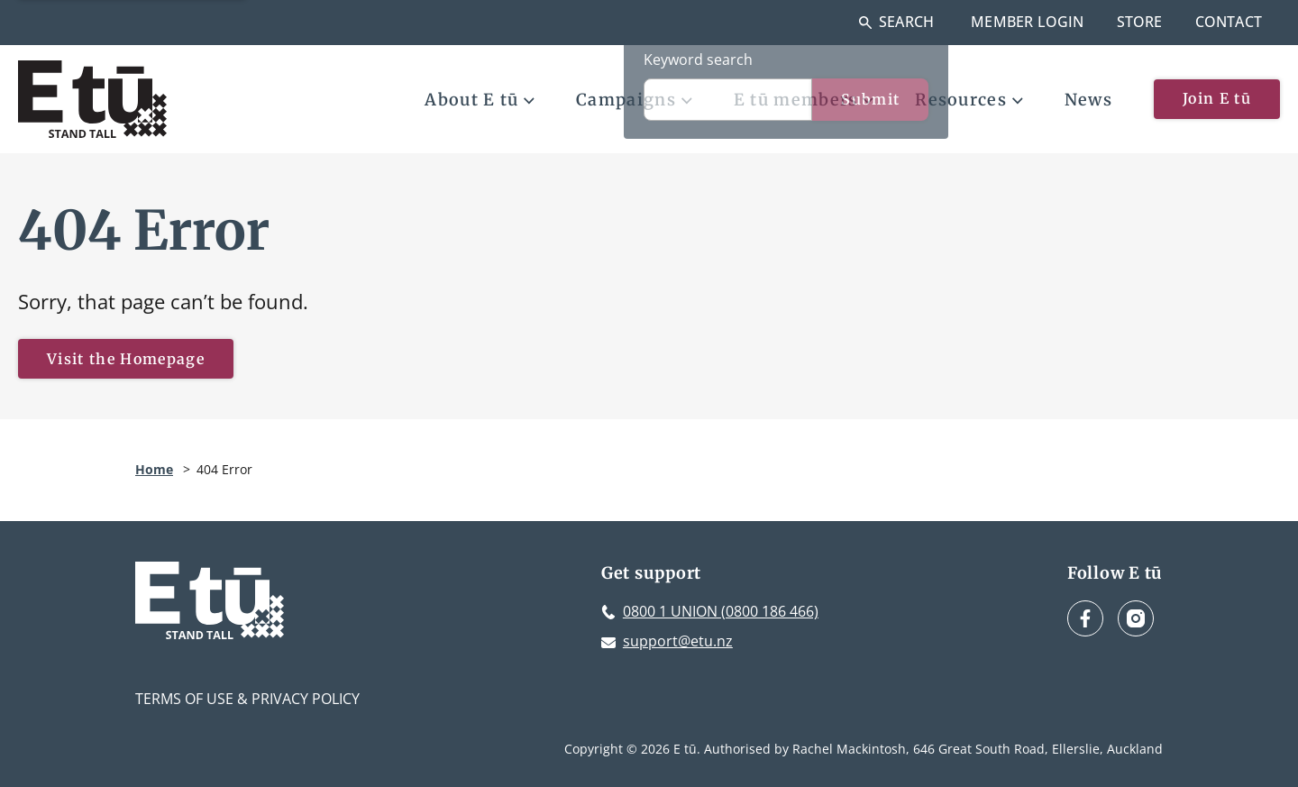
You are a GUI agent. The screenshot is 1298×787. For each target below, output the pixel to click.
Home (154, 469)
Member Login (1027, 22)
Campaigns (634, 99)
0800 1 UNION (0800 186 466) (720, 611)
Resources (969, 99)
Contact (1228, 22)
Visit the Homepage (126, 359)
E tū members (804, 99)
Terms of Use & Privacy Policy (247, 699)
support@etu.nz (678, 641)
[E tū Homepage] (92, 99)
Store (1140, 22)
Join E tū (1217, 98)
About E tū (480, 99)
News (1088, 99)
